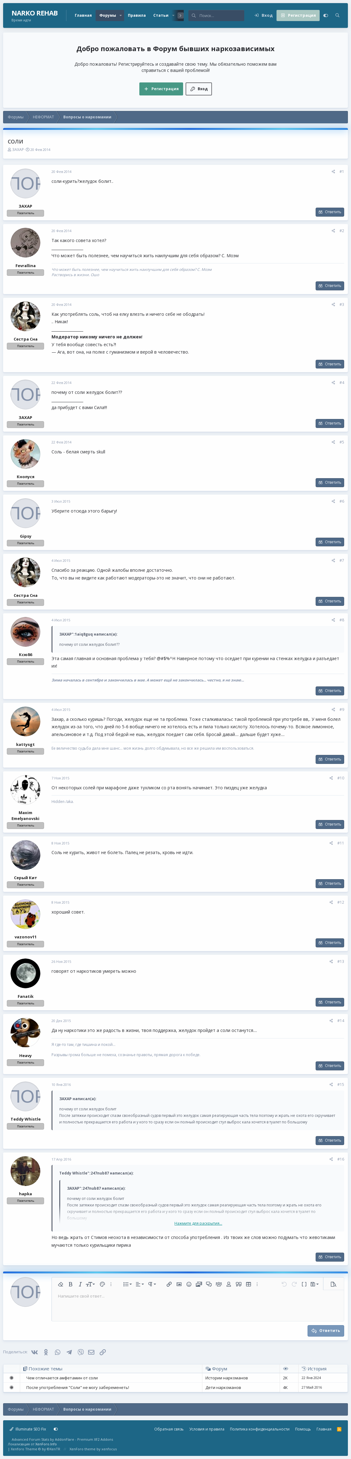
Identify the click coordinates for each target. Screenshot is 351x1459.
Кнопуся (25, 476)
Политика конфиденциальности (260, 1429)
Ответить (333, 211)
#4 (342, 382)
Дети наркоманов (223, 1387)
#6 (342, 501)
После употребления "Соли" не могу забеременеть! (77, 1387)
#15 (340, 1084)
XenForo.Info (46, 1444)
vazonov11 (26, 937)
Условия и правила (206, 1429)
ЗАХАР (18, 149)
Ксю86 (25, 654)
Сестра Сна (26, 339)
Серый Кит (25, 877)
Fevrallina (26, 265)
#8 (342, 620)
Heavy (25, 1055)
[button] (120, 15)
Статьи (161, 15)
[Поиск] (222, 15)
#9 (342, 709)
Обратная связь (169, 1429)
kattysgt (25, 744)
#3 (342, 304)
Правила (137, 15)
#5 (342, 442)
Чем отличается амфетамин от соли (62, 1378)
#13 (340, 961)
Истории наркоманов (226, 1378)
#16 (340, 1159)
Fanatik (26, 996)
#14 (340, 1020)
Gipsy (25, 536)
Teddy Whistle (26, 1119)
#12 (340, 902)
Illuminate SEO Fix (28, 1429)
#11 (340, 843)
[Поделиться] (333, 171)
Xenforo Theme (35, 1449)
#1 (342, 171)
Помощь (303, 1429)
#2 (342, 230)
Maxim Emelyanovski (25, 815)
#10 (340, 778)
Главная (83, 15)
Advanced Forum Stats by (62, 1439)
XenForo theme (83, 1449)
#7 (342, 560)
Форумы (107, 15)
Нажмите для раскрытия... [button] (198, 1223)
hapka (25, 1194)
